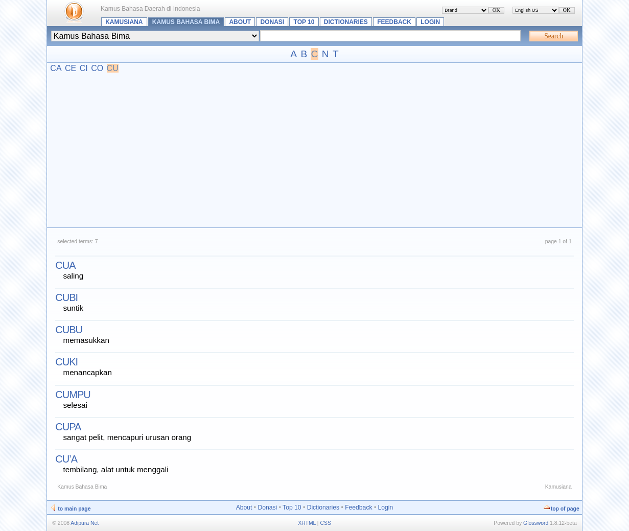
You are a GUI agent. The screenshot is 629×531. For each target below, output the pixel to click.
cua (65, 265)
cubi (66, 297)
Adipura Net (85, 523)
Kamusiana (124, 22)
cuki (66, 361)
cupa (68, 426)
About (240, 22)
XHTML (307, 523)
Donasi (273, 22)
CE (70, 68)
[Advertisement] (314, 149)
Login (430, 22)
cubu (68, 329)
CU (113, 68)
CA (55, 68)
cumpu (72, 394)
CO (97, 68)
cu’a (66, 459)
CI (84, 68)
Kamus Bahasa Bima (186, 22)
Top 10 (304, 22)
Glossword (535, 523)
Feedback (394, 22)
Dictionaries (346, 22)
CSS (325, 523)
